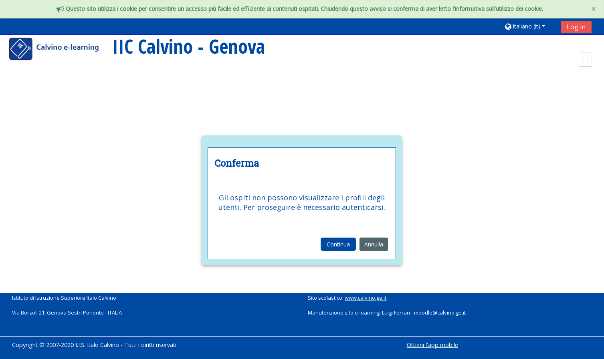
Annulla (373, 244)
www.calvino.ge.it (365, 297)
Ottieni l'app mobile (432, 345)
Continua (338, 244)
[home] (59, 50)
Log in (576, 26)
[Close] (593, 9)
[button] (530, 26)
